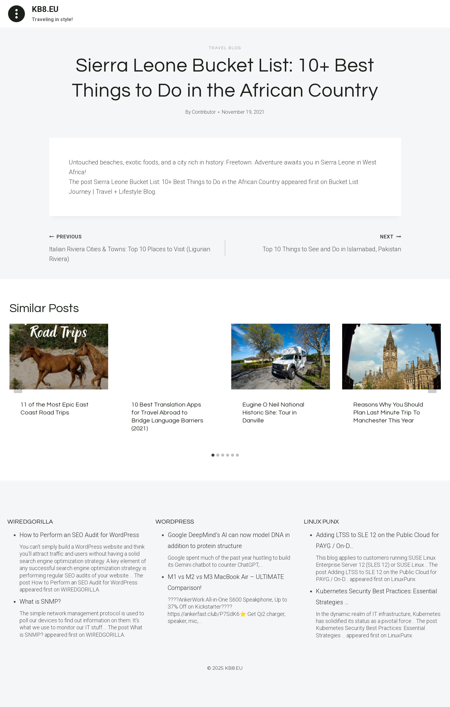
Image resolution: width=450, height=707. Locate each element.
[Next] (432, 386)
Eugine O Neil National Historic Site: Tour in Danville (273, 413)
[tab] (212, 455)
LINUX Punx (321, 522)
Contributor (204, 112)
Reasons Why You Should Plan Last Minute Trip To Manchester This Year (388, 413)
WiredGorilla (30, 522)
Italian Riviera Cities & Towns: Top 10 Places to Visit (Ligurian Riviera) (134, 247)
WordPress (174, 522)
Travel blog (225, 48)
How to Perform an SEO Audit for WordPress (79, 535)
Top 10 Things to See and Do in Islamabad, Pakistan (316, 242)
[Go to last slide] (18, 386)
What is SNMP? (40, 601)
